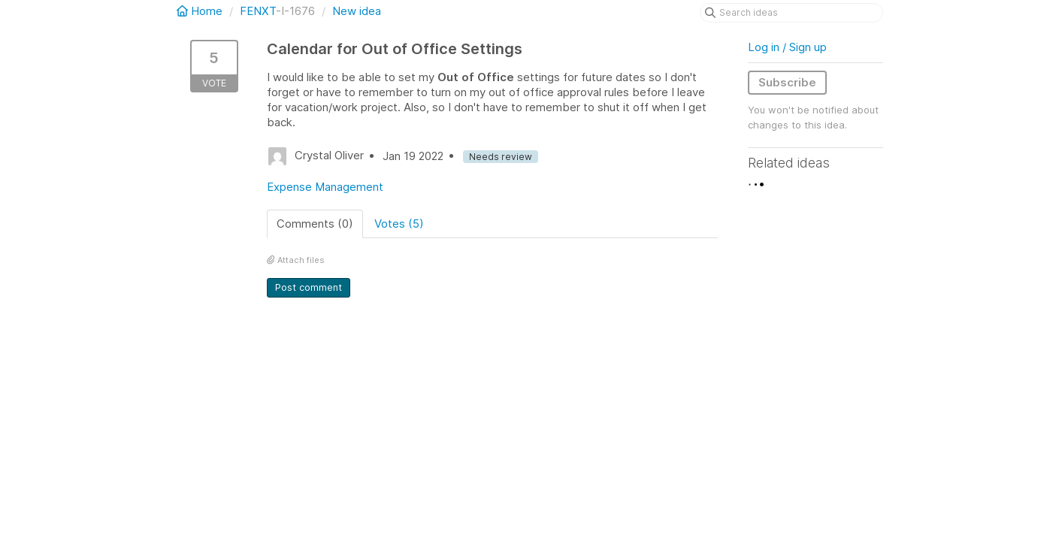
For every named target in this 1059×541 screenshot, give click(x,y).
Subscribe (787, 82)
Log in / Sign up (787, 47)
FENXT (258, 11)
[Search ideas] (791, 13)
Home (201, 11)
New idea (356, 11)
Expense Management (325, 187)
